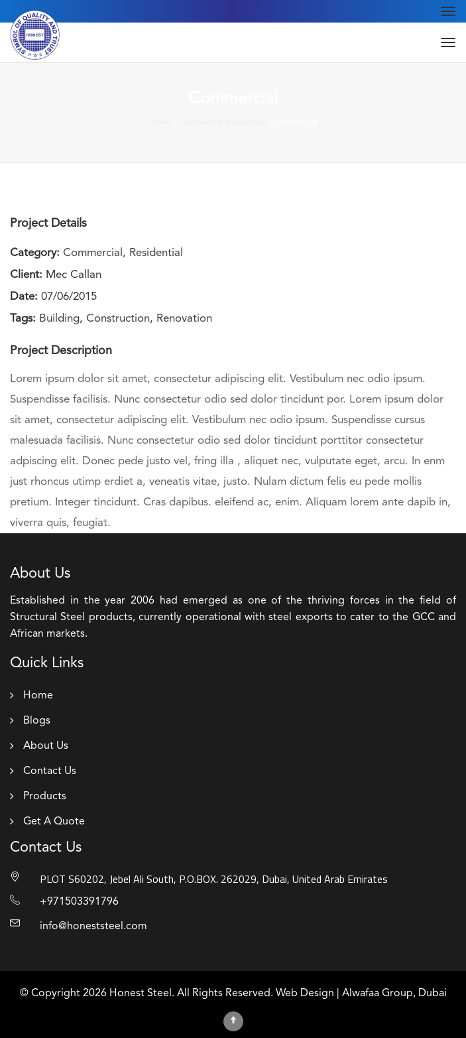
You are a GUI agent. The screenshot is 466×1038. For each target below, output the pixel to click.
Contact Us (49, 771)
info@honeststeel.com (93, 926)
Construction (118, 318)
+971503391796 (79, 902)
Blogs (36, 721)
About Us (45, 746)
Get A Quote (54, 821)
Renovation (184, 318)
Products (44, 796)
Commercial (93, 253)
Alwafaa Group (377, 993)
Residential (156, 253)
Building (59, 318)
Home (38, 695)
